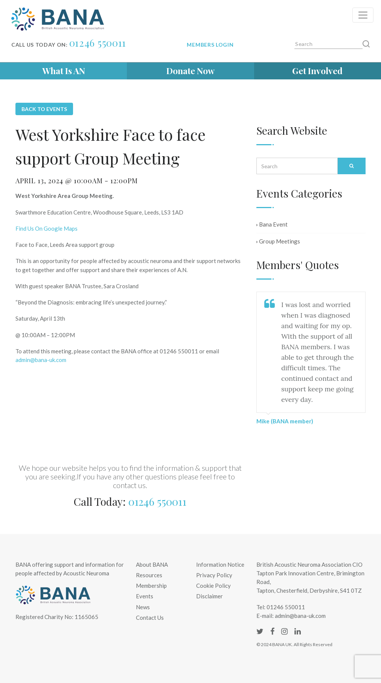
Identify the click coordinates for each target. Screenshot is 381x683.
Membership (151, 585)
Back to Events (44, 109)
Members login (210, 44)
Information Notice (220, 564)
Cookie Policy (213, 585)
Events (144, 596)
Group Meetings (278, 241)
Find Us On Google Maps (46, 228)
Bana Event (272, 224)
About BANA (152, 564)
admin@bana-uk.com (40, 359)
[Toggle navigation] (362, 15)
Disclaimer (209, 596)
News (143, 607)
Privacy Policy (214, 575)
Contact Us (150, 617)
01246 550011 (97, 42)
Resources (149, 575)
